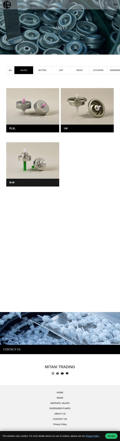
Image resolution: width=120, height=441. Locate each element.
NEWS (60, 398)
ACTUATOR (98, 70)
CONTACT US (60, 419)
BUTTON (42, 70)
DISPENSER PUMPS (60, 408)
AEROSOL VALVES (60, 403)
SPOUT (79, 70)
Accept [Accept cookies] (111, 436)
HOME (60, 392)
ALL (10, 70)
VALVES (13, 136)
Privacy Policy (60, 424)
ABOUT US (59, 414)
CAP (61, 70)
